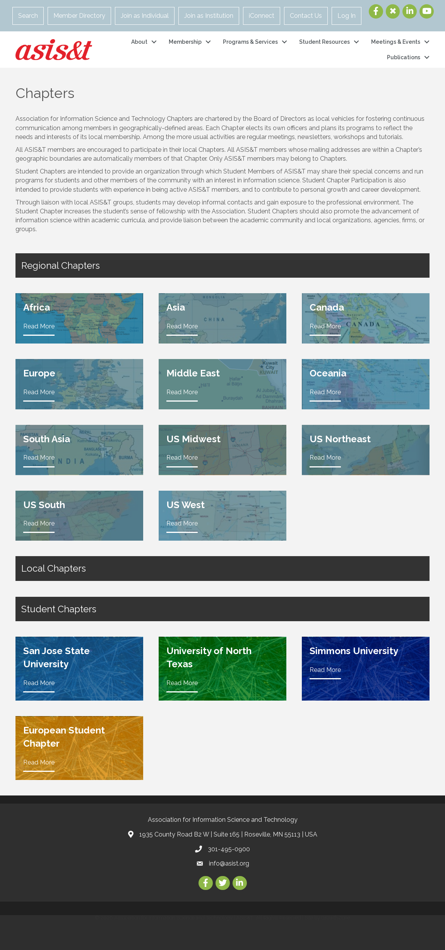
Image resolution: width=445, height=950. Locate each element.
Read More (39, 326)
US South (44, 504)
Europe (39, 373)
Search (28, 15)
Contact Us (306, 15)
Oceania (328, 373)
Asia (175, 307)
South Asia (46, 439)
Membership (185, 42)
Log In (346, 15)
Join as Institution (208, 15)
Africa (36, 307)
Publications (403, 57)
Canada (327, 307)
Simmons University (354, 650)
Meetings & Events (395, 42)
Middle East (193, 373)
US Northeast (340, 439)
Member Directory (79, 15)
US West (185, 504)
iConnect (261, 15)
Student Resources (324, 42)
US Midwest (193, 439)
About (139, 42)
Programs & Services (250, 42)
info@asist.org (229, 863)
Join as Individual (145, 15)
